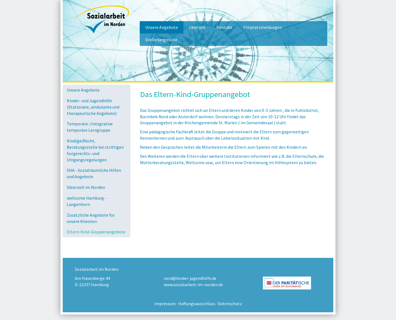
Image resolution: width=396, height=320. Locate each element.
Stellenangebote (161, 39)
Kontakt (224, 27)
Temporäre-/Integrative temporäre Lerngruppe (90, 127)
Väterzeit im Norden (86, 187)
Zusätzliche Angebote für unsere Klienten (91, 218)
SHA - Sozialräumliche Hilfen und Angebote (94, 173)
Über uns (197, 27)
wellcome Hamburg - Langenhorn (86, 201)
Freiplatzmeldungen (262, 27)
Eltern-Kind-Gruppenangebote (96, 232)
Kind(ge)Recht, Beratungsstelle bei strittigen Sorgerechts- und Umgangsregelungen (95, 150)
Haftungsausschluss (196, 303)
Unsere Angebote (161, 27)
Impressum (165, 303)
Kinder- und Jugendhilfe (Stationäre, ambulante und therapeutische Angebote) (93, 107)
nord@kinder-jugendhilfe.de (190, 278)
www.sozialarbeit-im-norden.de (193, 284)
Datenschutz (230, 303)
